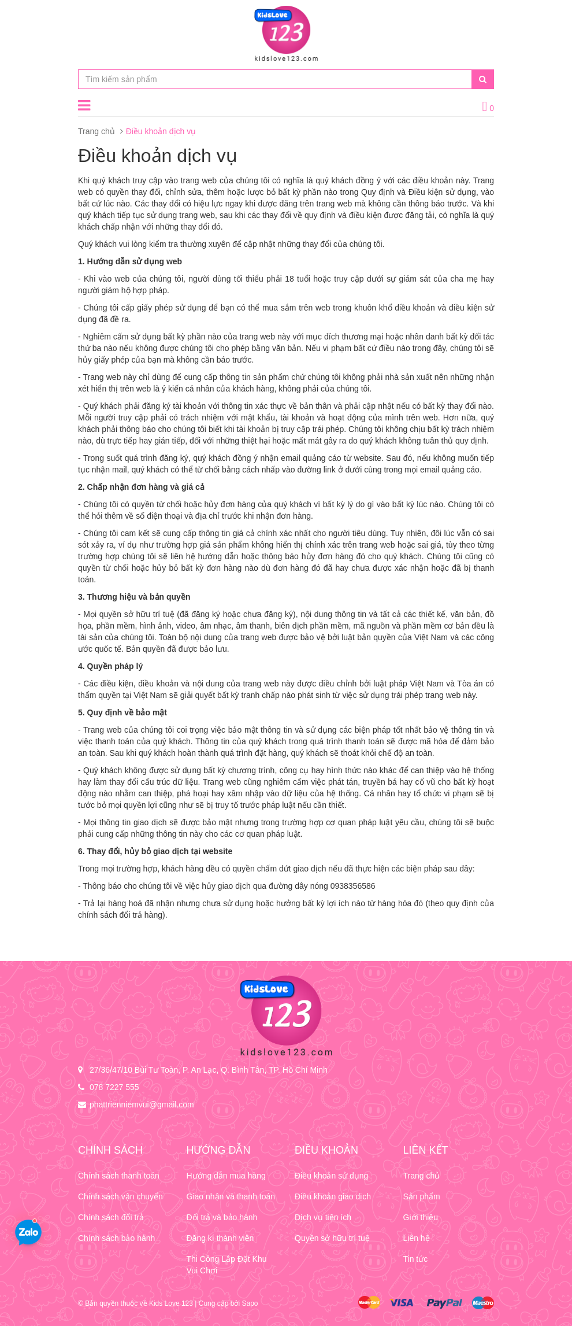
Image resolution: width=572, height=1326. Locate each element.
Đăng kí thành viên (220, 1238)
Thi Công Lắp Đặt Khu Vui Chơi (227, 1264)
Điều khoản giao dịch (333, 1196)
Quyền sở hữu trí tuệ (332, 1238)
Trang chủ (96, 131)
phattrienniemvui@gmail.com (142, 1104)
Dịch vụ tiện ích (323, 1217)
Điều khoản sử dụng (331, 1175)
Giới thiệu (421, 1217)
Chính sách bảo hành (116, 1238)
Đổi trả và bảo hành (222, 1217)
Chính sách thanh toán (118, 1175)
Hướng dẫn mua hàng (226, 1175)
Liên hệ (416, 1238)
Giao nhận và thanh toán (231, 1196)
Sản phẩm (421, 1196)
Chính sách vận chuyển (120, 1196)
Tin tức (415, 1259)
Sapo (250, 1303)
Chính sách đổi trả (111, 1217)
